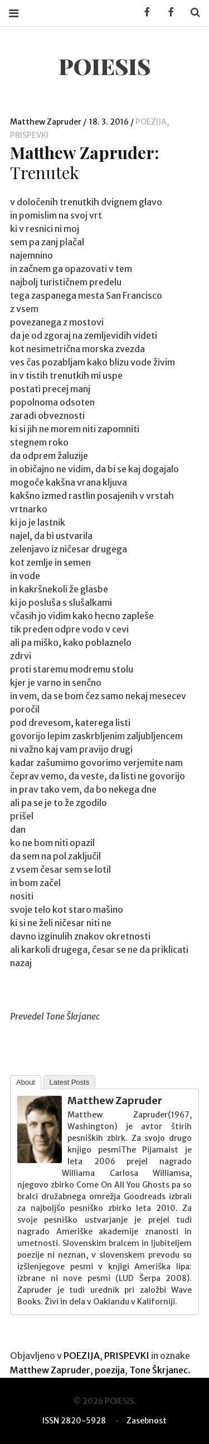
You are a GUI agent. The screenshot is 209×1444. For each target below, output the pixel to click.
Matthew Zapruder (46, 122)
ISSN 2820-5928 (74, 1421)
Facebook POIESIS (167, 12)
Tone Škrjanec (158, 1370)
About (25, 1082)
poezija (110, 1370)
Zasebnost (147, 1421)
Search (191, 12)
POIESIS (104, 66)
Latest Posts (70, 1082)
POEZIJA (151, 122)
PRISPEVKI (29, 135)
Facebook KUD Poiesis (143, 12)
